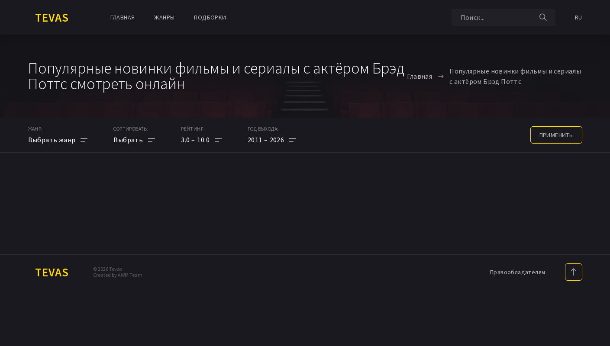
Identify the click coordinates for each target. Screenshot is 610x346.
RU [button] (578, 17)
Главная (122, 17)
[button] (201, 139)
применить (556, 135)
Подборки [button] (210, 17)
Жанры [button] (164, 17)
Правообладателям (517, 272)
